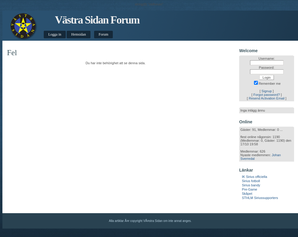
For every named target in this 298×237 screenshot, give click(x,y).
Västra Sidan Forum (97, 20)
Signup (267, 91)
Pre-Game (249, 189)
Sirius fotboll (251, 181)
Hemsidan (78, 34)
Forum (103, 34)
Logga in (54, 34)
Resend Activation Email (267, 98)
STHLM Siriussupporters (260, 198)
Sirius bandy (251, 185)
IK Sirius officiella (254, 177)
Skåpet (247, 193)
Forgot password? (266, 94)
